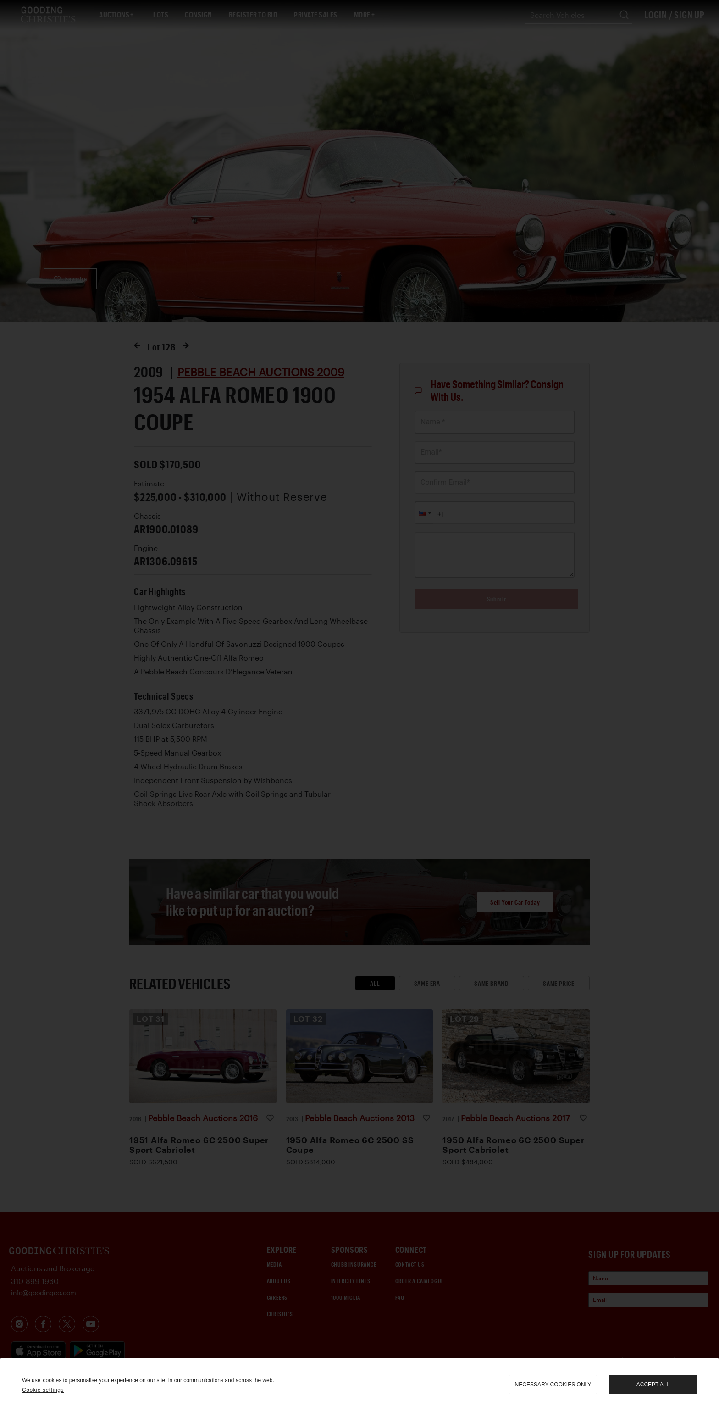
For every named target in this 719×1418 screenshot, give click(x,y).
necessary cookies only (553, 1384)
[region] (359, 1388)
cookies (52, 1380)
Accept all (652, 1384)
